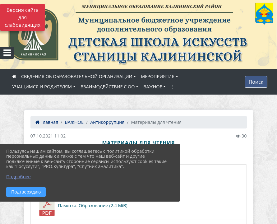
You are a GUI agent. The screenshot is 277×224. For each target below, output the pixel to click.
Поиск (256, 81)
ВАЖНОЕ (152, 87)
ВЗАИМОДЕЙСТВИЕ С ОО (108, 87)
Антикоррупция (107, 122)
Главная (46, 122)
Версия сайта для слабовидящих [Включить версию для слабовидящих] (22, 17)
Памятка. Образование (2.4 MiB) (82, 206)
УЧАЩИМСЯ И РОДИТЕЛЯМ (42, 87)
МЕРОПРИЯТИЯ (157, 76)
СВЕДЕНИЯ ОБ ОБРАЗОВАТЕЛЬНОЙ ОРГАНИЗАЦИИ (76, 76)
